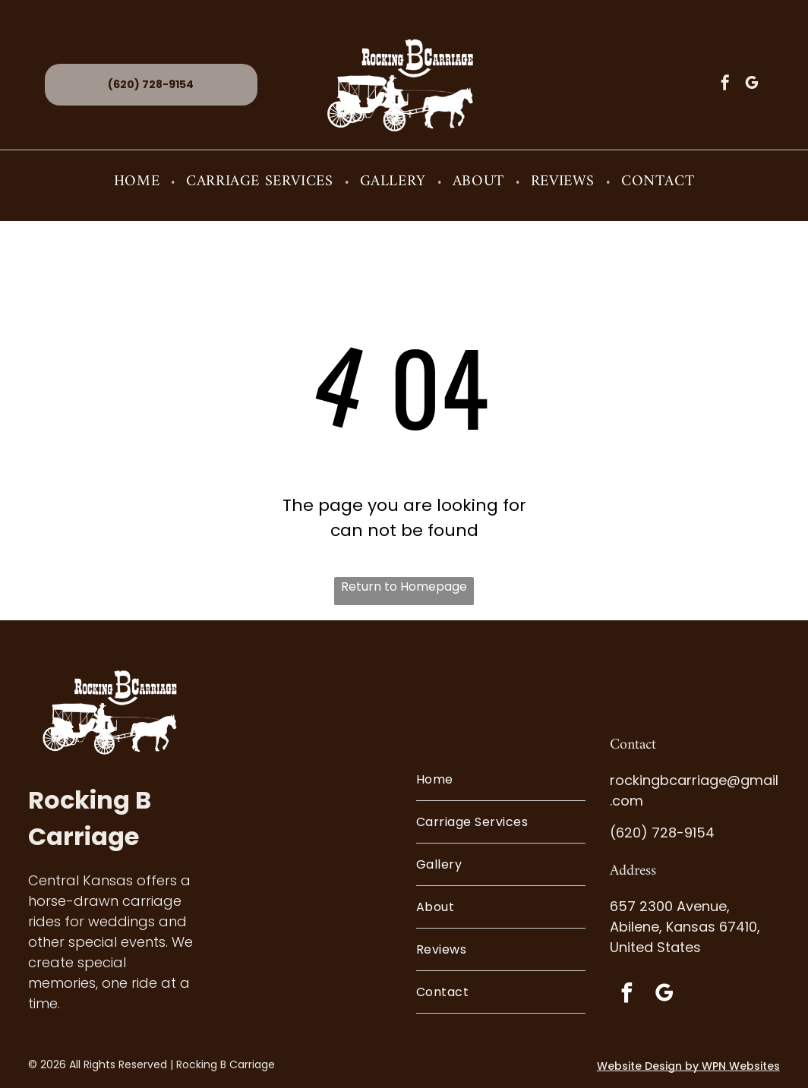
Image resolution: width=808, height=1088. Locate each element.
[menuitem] (139, 182)
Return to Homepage (404, 586)
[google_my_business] (751, 84)
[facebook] (725, 84)
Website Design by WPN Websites (688, 1066)
